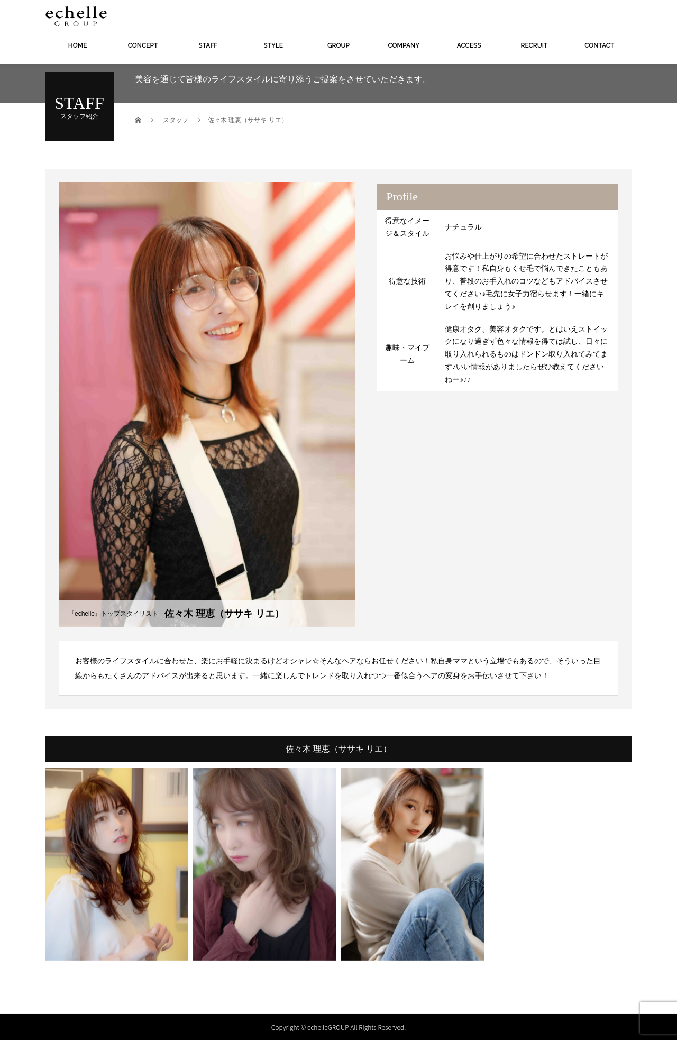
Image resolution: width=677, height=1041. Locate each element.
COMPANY (403, 45)
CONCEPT (143, 45)
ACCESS (469, 45)
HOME (77, 45)
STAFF (207, 45)
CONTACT (599, 45)
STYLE (273, 45)
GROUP (338, 45)
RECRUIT (534, 45)
